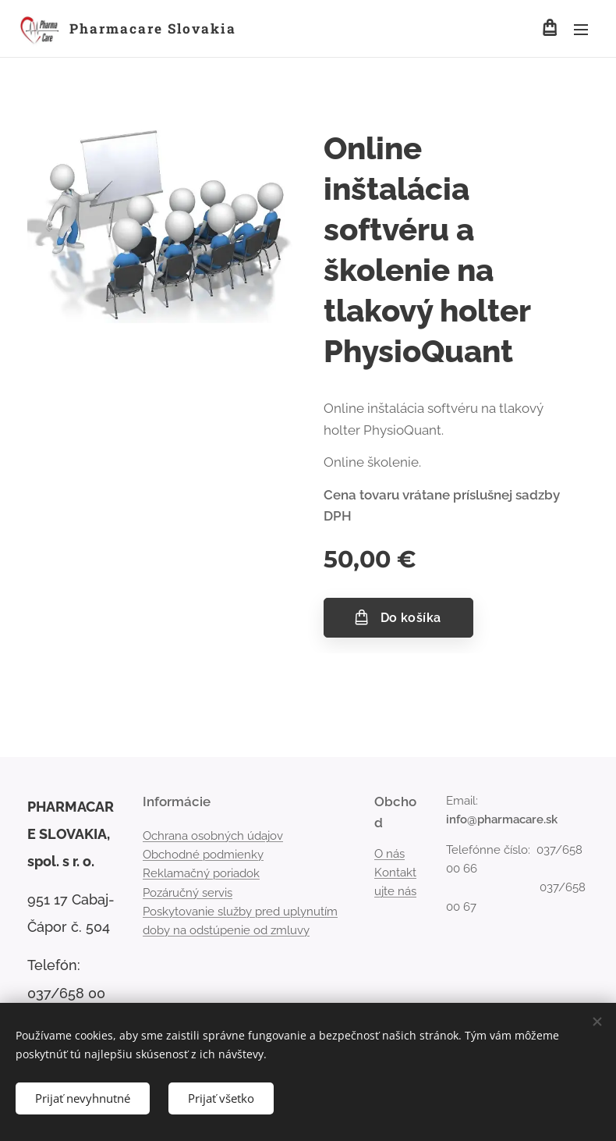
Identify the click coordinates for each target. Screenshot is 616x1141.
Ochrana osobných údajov (213, 836)
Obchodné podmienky (203, 855)
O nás (389, 854)
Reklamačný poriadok (201, 874)
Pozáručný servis (187, 893)
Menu (581, 29)
